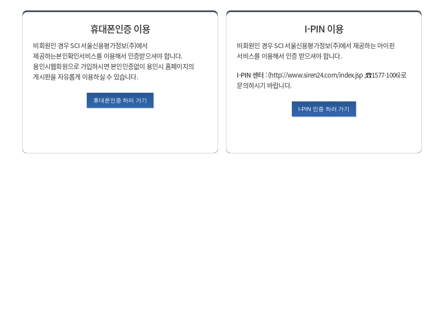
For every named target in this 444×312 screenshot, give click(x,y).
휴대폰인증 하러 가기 (120, 100)
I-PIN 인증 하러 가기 (323, 109)
